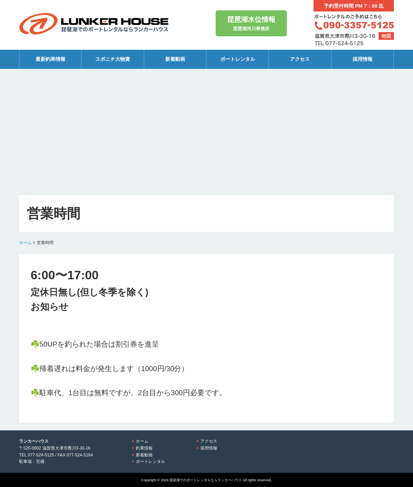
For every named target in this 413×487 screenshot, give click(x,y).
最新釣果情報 (50, 59)
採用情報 (362, 59)
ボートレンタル (237, 59)
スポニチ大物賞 (112, 59)
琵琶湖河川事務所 (251, 22)
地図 (386, 36)
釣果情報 (144, 448)
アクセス (300, 59)
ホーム (25, 242)
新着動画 (175, 59)
